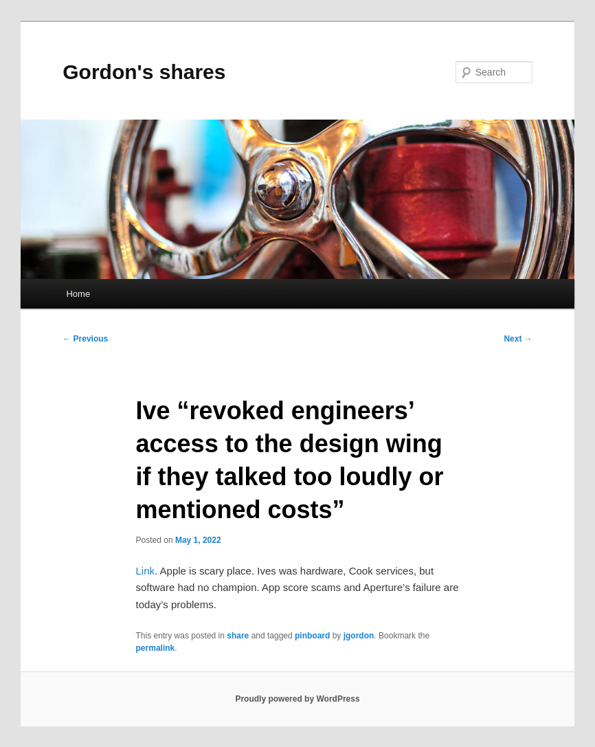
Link (145, 571)
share (238, 635)
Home (78, 294)
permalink (155, 648)
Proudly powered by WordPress (297, 699)
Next (518, 339)
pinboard (312, 635)
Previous (85, 339)
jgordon (359, 635)
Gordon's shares (144, 71)
